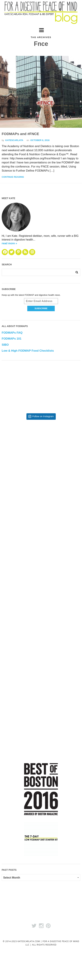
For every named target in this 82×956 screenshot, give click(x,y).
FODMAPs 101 (11, 338)
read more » (9, 243)
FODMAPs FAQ (12, 332)
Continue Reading (13, 177)
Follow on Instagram (43, 416)
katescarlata (14, 140)
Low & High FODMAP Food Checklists (28, 350)
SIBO (5, 344)
